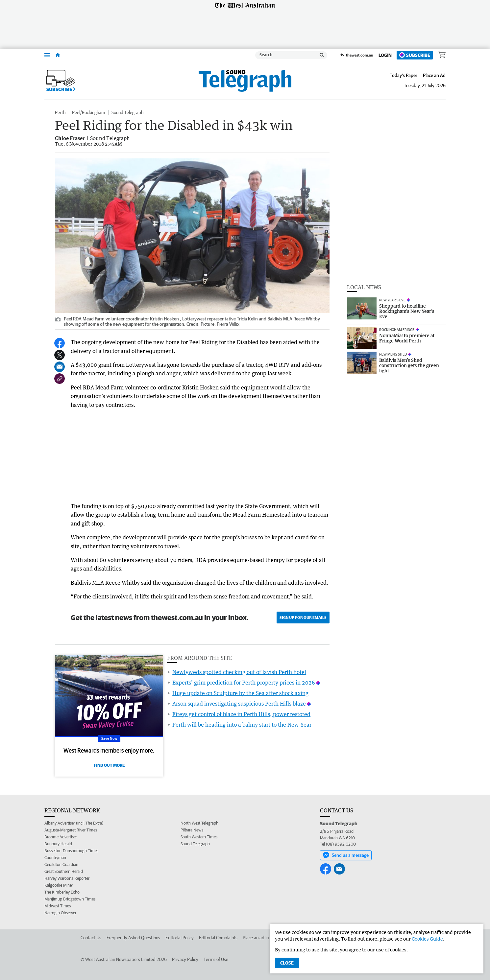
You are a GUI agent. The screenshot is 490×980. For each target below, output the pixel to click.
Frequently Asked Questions (133, 937)
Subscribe (414, 55)
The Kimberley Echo (62, 892)
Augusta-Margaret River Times (70, 830)
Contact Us (91, 937)
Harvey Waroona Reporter (66, 878)
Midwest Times (57, 905)
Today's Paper (403, 75)
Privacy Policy (185, 959)
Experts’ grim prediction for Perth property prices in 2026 (243, 682)
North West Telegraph (199, 823)
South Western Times (199, 836)
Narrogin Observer (60, 912)
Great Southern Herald (63, 871)
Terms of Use (216, 959)
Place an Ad (434, 75)
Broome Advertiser (60, 836)
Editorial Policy (179, 937)
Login (385, 55)
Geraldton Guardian (61, 864)
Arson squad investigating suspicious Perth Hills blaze (239, 703)
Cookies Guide (427, 939)
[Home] (57, 55)
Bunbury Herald (58, 843)
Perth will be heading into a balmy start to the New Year (241, 724)
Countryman (55, 857)
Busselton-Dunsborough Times (71, 850)
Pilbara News (192, 830)
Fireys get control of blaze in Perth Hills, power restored (241, 714)
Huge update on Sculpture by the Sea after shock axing (240, 693)
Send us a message (346, 855)
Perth (60, 112)
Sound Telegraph (127, 112)
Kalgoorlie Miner (58, 885)
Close (287, 963)
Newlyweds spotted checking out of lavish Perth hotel (239, 672)
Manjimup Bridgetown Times (69, 899)
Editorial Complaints (218, 937)
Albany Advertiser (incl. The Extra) (73, 823)
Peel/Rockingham (88, 112)
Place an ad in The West (265, 937)
